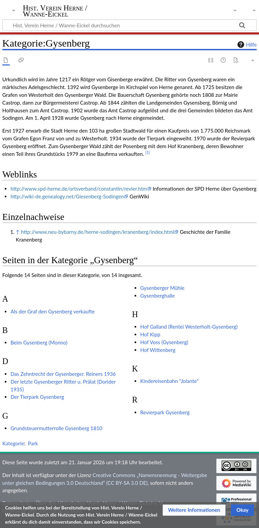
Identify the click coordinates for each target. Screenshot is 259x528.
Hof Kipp (150, 334)
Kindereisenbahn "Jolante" (169, 381)
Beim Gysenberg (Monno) (38, 342)
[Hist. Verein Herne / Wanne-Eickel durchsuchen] (129, 25)
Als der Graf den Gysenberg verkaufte (52, 311)
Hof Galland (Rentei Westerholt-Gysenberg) (189, 327)
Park (33, 443)
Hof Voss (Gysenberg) (164, 342)
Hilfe (246, 44)
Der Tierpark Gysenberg (37, 397)
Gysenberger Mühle (162, 288)
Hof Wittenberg (157, 350)
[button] (194, 510)
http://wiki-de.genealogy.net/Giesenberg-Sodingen (67, 196)
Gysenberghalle (157, 296)
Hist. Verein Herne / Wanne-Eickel (55, 11)
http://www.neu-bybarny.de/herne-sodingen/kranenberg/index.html (97, 232)
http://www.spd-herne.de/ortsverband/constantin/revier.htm (78, 189)
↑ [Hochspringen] (18, 232)
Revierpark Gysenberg (165, 412)
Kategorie (13, 443)
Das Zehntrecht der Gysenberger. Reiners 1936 (63, 374)
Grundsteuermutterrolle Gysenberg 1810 (56, 428)
